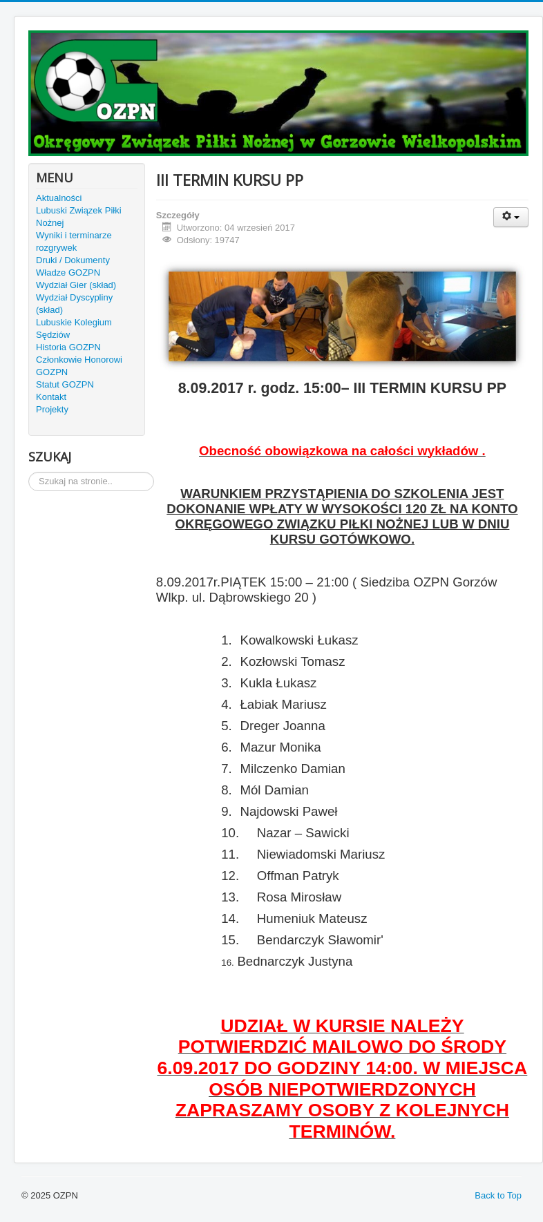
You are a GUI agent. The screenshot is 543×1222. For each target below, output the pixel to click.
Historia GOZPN (68, 347)
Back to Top (498, 1195)
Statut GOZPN (65, 384)
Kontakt (51, 397)
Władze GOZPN (68, 272)
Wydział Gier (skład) (76, 285)
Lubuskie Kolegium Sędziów (74, 328)
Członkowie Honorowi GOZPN (79, 365)
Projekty (52, 409)
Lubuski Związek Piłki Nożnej (79, 216)
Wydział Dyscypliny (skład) (74, 303)
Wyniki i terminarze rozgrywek (74, 241)
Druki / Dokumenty (73, 260)
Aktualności (59, 198)
